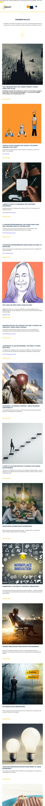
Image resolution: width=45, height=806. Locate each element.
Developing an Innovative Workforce (17, 526)
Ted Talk (7, 153)
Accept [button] (2, 1)
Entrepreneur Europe (10, 212)
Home (21, 13)
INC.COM (7, 314)
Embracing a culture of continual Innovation (20, 586)
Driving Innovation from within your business (20, 646)
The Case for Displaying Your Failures (17, 305)
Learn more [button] (39, 0)
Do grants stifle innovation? (13, 706)
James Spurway (9, 253)
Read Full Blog (6, 99)
